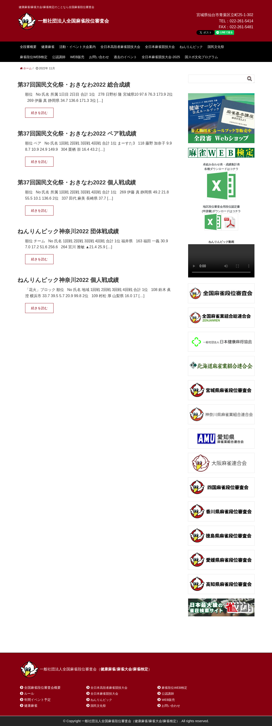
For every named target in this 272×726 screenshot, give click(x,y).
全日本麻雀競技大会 (160, 47)
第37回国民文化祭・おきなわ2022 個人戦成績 (77, 182)
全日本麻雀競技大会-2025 (161, 57)
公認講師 (58, 57)
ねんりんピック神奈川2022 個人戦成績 (68, 280)
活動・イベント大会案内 (77, 47)
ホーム (31, 643)
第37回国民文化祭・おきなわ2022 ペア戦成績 (77, 133)
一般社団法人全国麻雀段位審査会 (63, 20)
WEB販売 (77, 57)
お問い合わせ (99, 57)
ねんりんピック (191, 47)
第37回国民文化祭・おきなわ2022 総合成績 (74, 84)
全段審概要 (28, 47)
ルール (29, 693)
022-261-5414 (241, 21)
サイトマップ (88, 643)
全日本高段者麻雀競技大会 (120, 47)
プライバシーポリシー (125, 643)
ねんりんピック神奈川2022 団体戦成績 (68, 231)
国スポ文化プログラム (201, 57)
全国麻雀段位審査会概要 (42, 687)
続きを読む (39, 113)
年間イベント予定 (37, 700)
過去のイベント (125, 57)
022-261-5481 (241, 27)
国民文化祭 (216, 47)
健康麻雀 (47, 47)
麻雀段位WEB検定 (33, 57)
